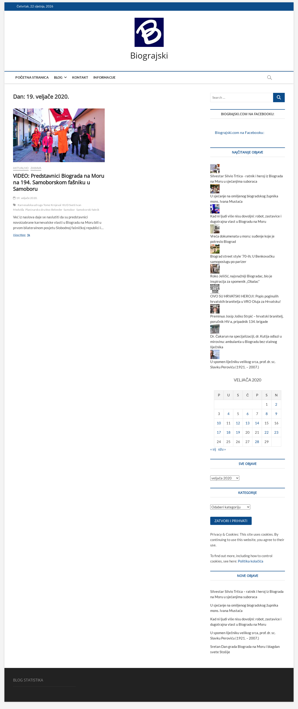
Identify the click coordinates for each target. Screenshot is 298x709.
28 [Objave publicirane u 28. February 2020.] (257, 442)
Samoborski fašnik (87, 209)
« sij (213, 449)
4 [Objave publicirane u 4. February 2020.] (228, 414)
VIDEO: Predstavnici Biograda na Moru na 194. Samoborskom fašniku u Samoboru (58, 182)
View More (27, 235)
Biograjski (149, 55)
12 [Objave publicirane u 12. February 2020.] (238, 423)
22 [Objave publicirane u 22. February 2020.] (266, 432)
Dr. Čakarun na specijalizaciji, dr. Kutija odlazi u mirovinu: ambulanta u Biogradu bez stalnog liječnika (246, 341)
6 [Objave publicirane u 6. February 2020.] (248, 414)
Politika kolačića (250, 561)
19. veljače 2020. (25, 198)
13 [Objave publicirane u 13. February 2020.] (247, 423)
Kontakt (80, 77)
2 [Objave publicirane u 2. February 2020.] (276, 404)
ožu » (222, 449)
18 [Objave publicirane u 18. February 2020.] (228, 432)
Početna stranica (31, 77)
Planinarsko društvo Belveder (44, 209)
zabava (35, 168)
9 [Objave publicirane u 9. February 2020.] (276, 414)
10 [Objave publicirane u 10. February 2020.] (219, 423)
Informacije (104, 77)
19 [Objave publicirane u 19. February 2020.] (238, 432)
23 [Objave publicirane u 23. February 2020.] (276, 432)
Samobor (69, 209)
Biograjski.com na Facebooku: (247, 114)
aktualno (21, 168)
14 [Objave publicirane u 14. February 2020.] (257, 423)
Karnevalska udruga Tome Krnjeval (39, 205)
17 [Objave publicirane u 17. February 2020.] (219, 432)
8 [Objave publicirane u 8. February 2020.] (267, 414)
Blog (58, 77)
